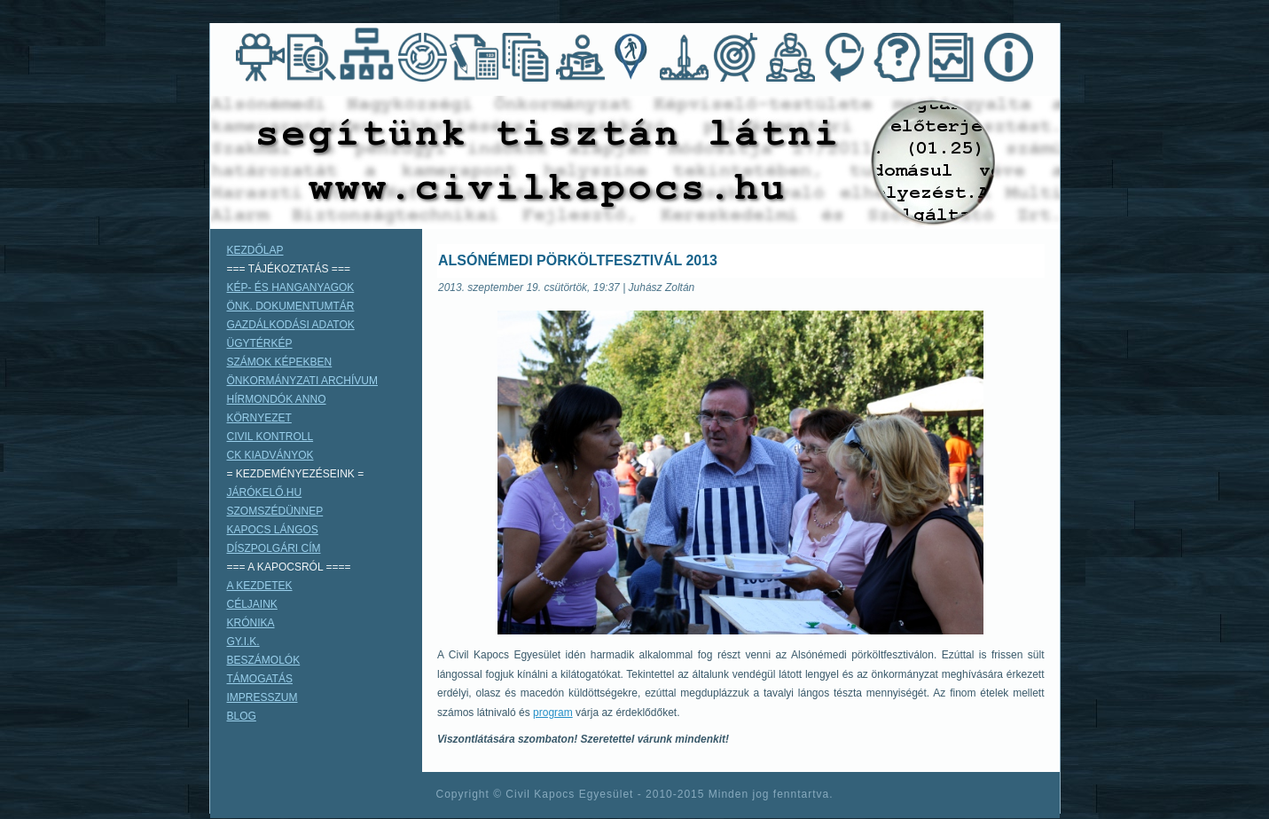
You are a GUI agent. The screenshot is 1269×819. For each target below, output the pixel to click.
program (553, 712)
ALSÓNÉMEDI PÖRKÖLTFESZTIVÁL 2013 (577, 260)
